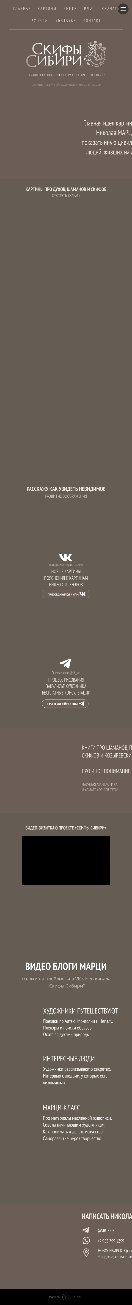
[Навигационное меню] (123, 9)
